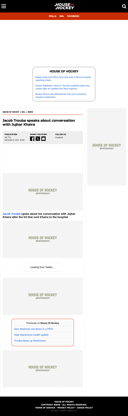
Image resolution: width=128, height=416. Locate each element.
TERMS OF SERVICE (45, 408)
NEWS (30, 112)
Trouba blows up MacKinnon (30, 340)
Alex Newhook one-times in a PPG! (33, 329)
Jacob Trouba (11, 213)
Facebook (59, 137)
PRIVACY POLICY (66, 408)
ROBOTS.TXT (72, 411)
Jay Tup (8, 137)
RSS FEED (54, 411)
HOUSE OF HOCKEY (11, 112)
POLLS (52, 16)
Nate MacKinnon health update (31, 334)
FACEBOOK (73, 16)
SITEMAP (63, 411)
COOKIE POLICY (85, 408)
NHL (62, 16)
